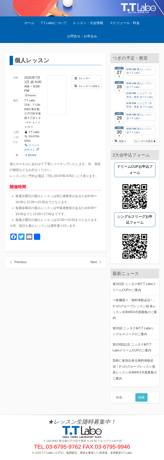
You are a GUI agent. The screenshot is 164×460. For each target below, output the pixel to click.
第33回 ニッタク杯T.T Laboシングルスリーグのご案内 (133, 331)
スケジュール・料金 (125, 23)
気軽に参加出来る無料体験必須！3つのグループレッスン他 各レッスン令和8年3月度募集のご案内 (135, 369)
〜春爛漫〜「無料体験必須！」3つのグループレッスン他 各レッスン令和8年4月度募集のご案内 (135, 309)
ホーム (29, 23)
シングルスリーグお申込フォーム (134, 219)
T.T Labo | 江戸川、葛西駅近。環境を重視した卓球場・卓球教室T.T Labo (87, 452)
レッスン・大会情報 (88, 23)
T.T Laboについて (54, 23)
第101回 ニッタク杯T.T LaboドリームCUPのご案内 (134, 286)
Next (93, 262)
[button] (86, 86)
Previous (20, 262)
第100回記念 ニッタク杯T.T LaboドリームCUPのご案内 (132, 347)
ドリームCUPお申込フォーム (135, 169)
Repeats (31, 95)
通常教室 (31, 155)
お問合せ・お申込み (82, 36)
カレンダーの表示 (144, 141)
